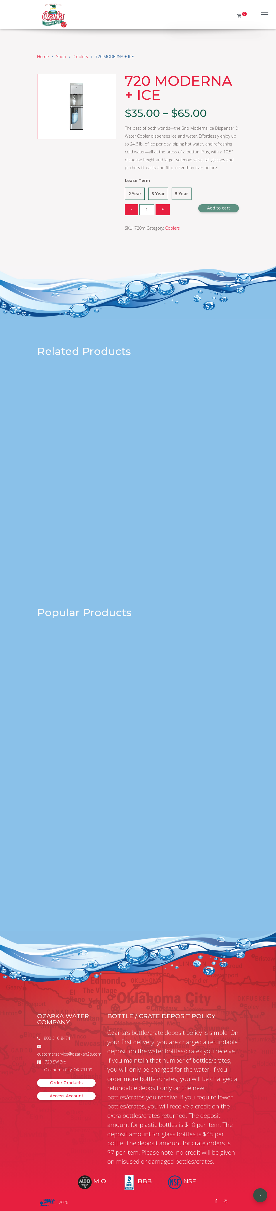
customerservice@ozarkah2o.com (69, 1054)
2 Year (134, 193)
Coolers (80, 56)
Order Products (66, 1082)
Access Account (66, 1096)
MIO (99, 1181)
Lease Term (137, 180)
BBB (145, 1181)
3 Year (158, 193)
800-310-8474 (57, 1038)
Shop (61, 56)
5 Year (181, 193)
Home (43, 56)
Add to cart (218, 208)
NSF (189, 1181)
